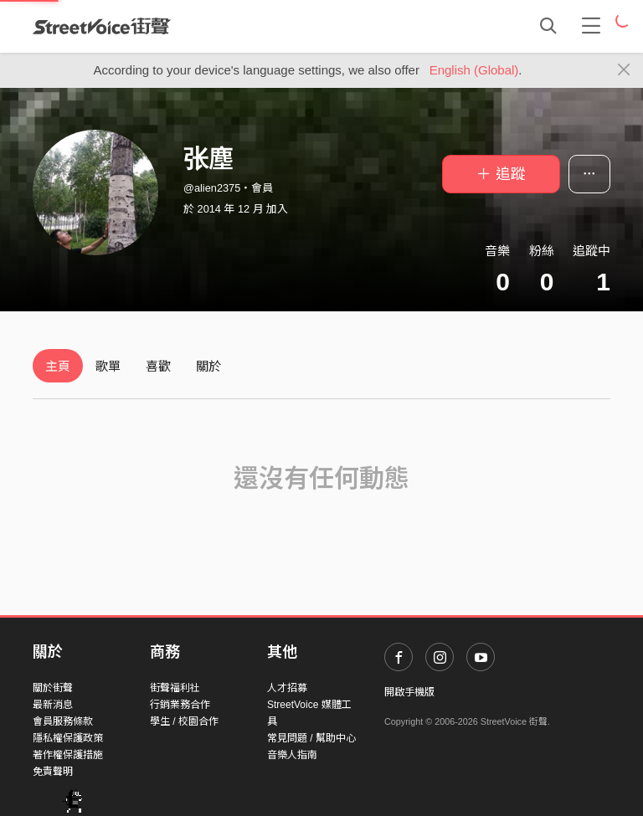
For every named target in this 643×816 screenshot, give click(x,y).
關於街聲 (53, 688)
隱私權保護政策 (68, 738)
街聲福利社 (175, 688)
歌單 (108, 366)
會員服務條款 (63, 721)
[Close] (624, 70)
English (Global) (474, 70)
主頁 (57, 366)
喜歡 (158, 366)
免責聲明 (53, 772)
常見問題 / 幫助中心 (311, 738)
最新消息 (53, 705)
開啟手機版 (409, 692)
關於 (208, 366)
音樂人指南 (292, 755)
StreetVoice (102, 26)
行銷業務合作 (180, 705)
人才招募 (287, 688)
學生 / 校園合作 (184, 721)
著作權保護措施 (68, 755)
